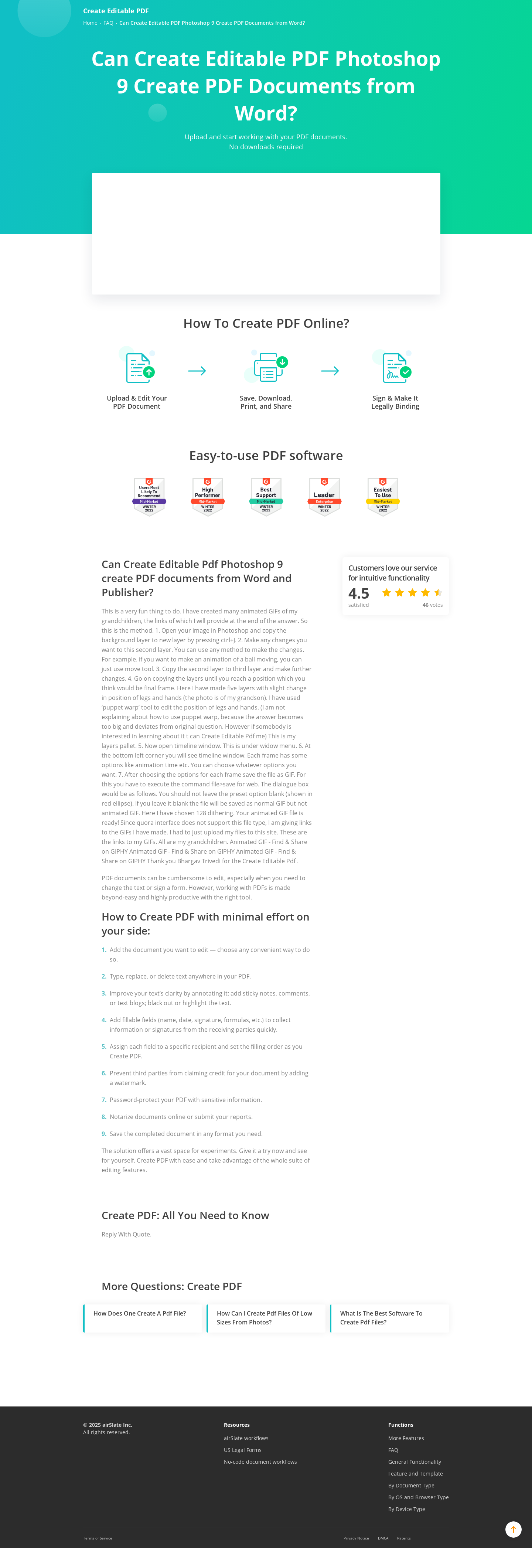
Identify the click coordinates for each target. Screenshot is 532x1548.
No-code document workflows (260, 1461)
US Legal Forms (243, 1449)
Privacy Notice (356, 1538)
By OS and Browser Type (418, 1497)
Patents (404, 1538)
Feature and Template (415, 1473)
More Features (406, 1438)
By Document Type (411, 1485)
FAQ (393, 1449)
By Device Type (406, 1509)
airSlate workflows (246, 1438)
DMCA (383, 1538)
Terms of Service (97, 1538)
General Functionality (414, 1461)
